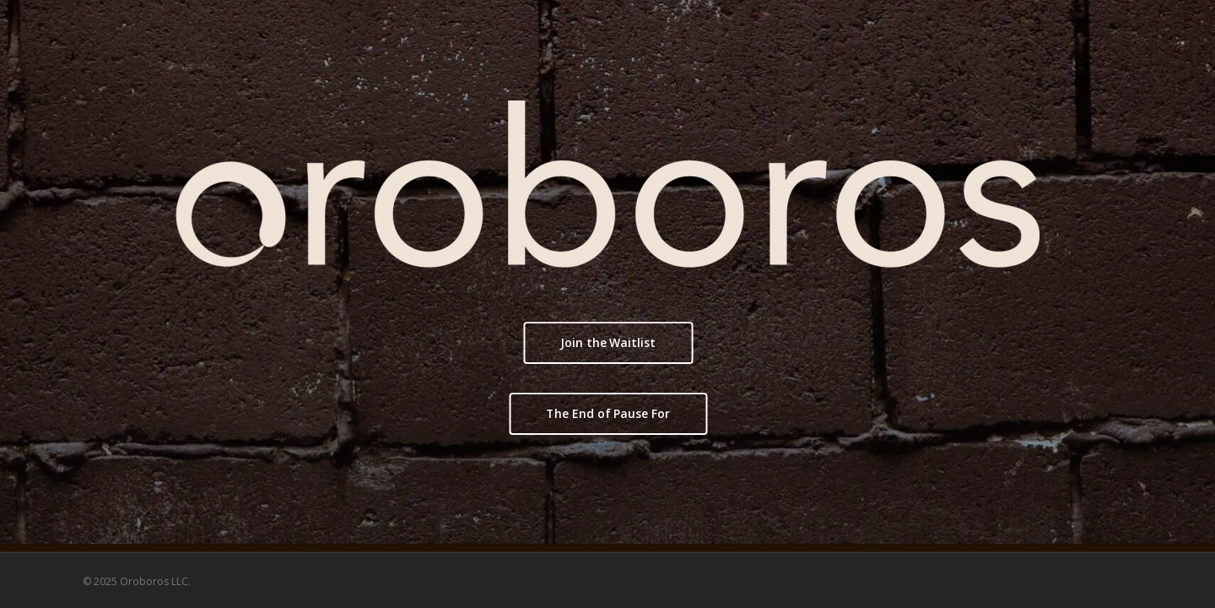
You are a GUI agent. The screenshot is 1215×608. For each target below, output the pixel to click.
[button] (607, 343)
